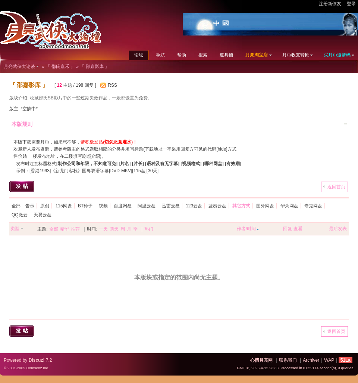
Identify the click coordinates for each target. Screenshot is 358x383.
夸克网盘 (313, 206)
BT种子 (85, 206)
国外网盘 (265, 206)
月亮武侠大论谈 (19, 66)
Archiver (311, 360)
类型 (14, 228)
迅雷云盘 (171, 206)
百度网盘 (123, 206)
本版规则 (22, 124)
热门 (148, 229)
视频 (103, 206)
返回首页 (336, 186)
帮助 (181, 55)
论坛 (138, 55)
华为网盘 (289, 206)
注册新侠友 (330, 3)
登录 (351, 3)
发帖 (23, 186)
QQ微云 (20, 214)
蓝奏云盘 (217, 206)
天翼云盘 (42, 214)
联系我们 (288, 360)
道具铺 (226, 55)
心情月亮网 (261, 360)
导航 (160, 55)
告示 (29, 206)
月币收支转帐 (295, 55)
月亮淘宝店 (256, 55)
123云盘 (194, 206)
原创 (44, 206)
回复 (287, 228)
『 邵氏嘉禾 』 (60, 66)
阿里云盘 (147, 206)
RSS (112, 85)
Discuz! (37, 360)
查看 (297, 228)
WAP (329, 360)
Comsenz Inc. (37, 368)
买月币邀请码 (337, 55)
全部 (16, 206)
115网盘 (64, 206)
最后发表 (338, 228)
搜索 (202, 55)
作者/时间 (246, 228)
